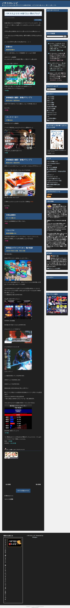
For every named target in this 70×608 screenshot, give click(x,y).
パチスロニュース (52, 112)
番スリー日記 (50, 110)
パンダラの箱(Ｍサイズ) (53, 178)
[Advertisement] (23, 470)
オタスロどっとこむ (52, 176)
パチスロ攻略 (50, 104)
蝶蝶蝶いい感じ (56, 204)
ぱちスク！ (50, 186)
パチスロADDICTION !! (53, 163)
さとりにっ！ (50, 174)
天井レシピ (50, 100)
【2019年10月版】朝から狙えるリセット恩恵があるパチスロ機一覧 (57, 234)
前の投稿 (38, 484)
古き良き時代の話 (52, 106)
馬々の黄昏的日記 (52, 169)
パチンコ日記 (50, 98)
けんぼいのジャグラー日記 (54, 180)
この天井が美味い (52, 118)
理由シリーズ (50, 120)
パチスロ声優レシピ (52, 161)
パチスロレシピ (10, 3)
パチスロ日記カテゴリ (23, 490)
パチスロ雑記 (50, 102)
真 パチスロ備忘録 (52, 167)
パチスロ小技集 (51, 108)
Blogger (34, 537)
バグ (48, 116)
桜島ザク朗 (55, 256)
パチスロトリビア (52, 114)
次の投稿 (8, 484)
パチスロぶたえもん (52, 182)
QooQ (37, 607)
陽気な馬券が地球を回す (53, 184)
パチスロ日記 (38, 19)
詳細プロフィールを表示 (53, 268)
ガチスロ (49, 165)
